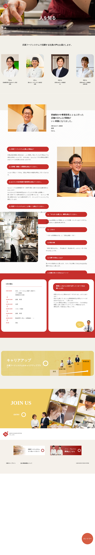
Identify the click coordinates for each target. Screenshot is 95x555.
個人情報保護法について (26, 544)
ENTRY (16, 496)
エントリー (87, 538)
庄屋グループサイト (11, 544)
